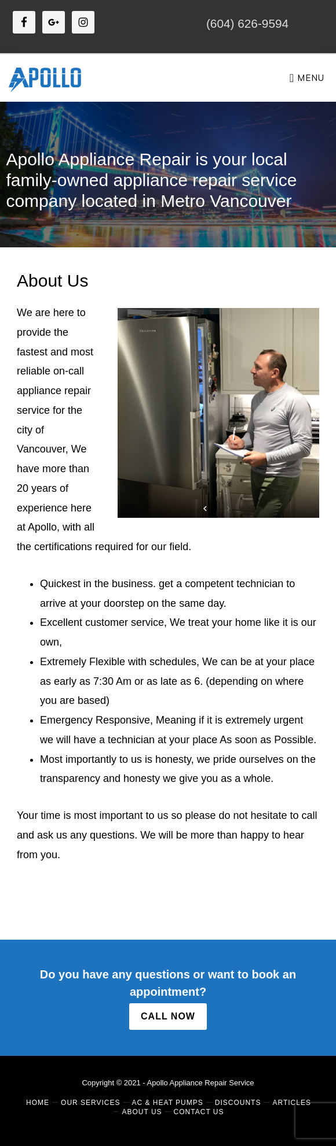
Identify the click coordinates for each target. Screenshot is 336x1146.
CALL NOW (168, 1016)
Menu (310, 77)
